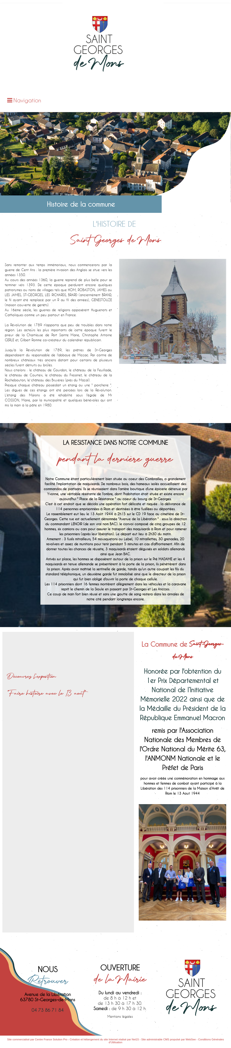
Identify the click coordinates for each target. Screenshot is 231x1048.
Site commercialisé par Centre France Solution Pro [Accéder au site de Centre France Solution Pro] (37, 1039)
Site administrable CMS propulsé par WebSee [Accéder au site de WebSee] (168, 1039)
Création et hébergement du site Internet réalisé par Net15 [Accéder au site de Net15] (104, 1039)
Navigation (27, 100)
